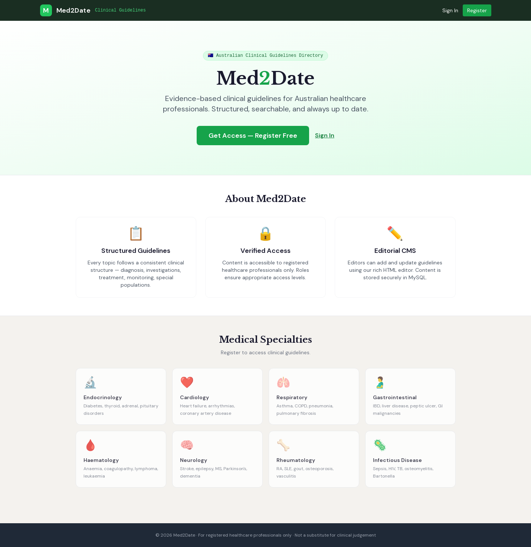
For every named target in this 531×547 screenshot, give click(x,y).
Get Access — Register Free (253, 135)
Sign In (450, 10)
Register (477, 10)
